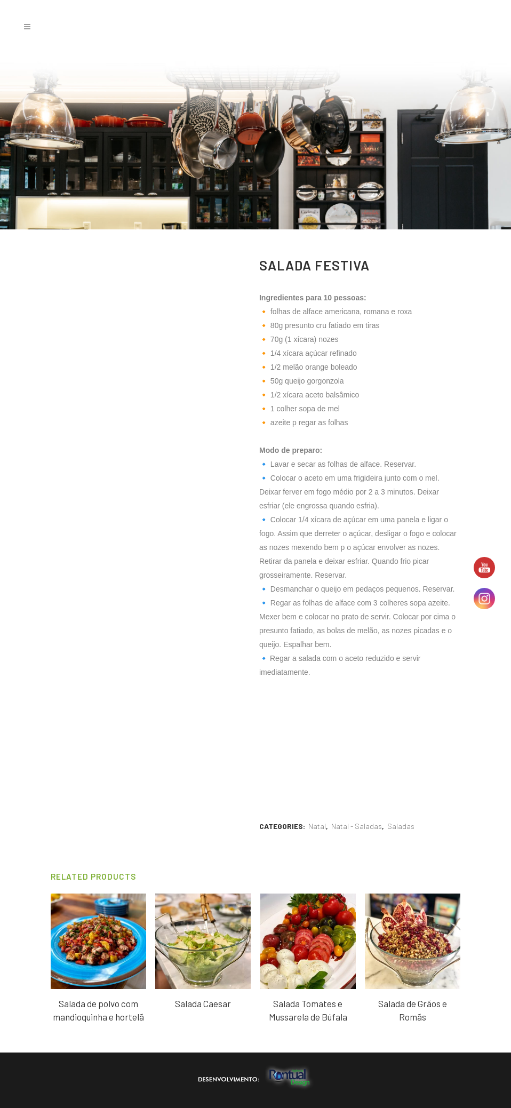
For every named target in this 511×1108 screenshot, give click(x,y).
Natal (317, 826)
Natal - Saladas (356, 826)
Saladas (400, 826)
